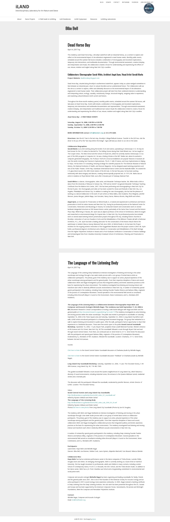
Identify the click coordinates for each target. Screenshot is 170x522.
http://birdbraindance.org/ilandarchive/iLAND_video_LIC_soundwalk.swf (91, 395)
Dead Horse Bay (79, 45)
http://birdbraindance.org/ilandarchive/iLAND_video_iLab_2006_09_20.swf (92, 402)
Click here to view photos (80, 407)
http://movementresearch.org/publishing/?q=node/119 (97, 312)
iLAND (22, 6)
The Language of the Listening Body (93, 263)
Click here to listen (74, 350)
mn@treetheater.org (78, 500)
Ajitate (94, 519)
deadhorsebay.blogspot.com (90, 78)
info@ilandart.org (96, 133)
